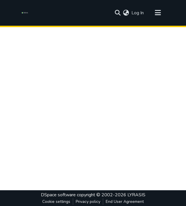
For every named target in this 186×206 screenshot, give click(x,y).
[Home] (25, 13)
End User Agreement (125, 201)
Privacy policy (88, 201)
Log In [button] (137, 13)
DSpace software (58, 195)
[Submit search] (117, 12)
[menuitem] (126, 12)
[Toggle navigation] (158, 12)
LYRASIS (136, 195)
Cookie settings (56, 201)
